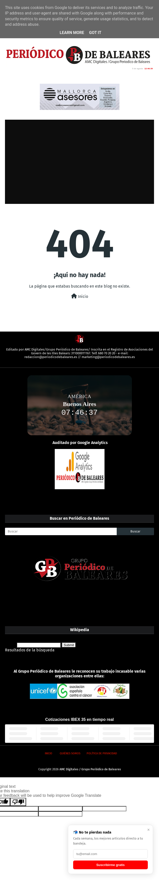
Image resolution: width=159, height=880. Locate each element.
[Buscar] (61, 531)
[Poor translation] (18, 802)
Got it (95, 32)
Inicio (79, 296)
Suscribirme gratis (110, 865)
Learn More (72, 32)
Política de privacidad (102, 753)
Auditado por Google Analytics (80, 442)
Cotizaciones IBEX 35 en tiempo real (79, 719)
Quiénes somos (70, 753)
